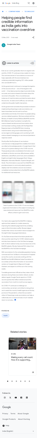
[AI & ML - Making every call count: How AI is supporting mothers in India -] (22, 357)
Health (6, 315)
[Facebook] (21, 397)
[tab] (8, 381)
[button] (33, 37)
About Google (23, 414)
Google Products (9, 419)
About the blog (24, 419)
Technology (29, 11)
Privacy (5, 414)
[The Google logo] (6, 407)
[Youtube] (15, 397)
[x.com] (10, 397)
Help (5, 426)
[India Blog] (2, 11)
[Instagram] (4, 397)
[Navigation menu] (3, 3)
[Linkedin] (26, 397)
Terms (12, 414)
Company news (14, 11)
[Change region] (18, 431)
